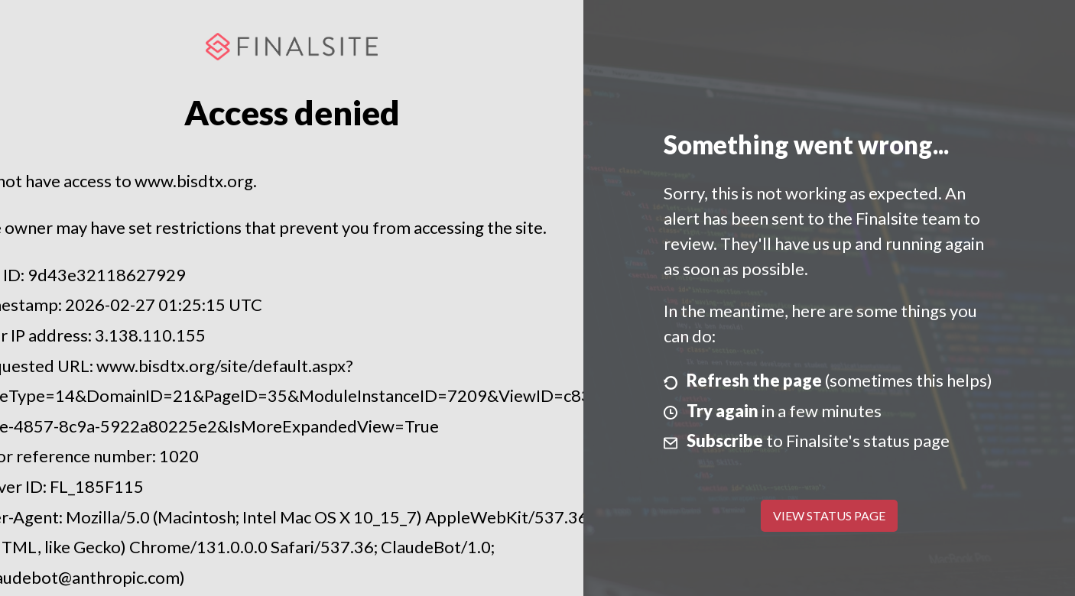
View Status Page (829, 515)
